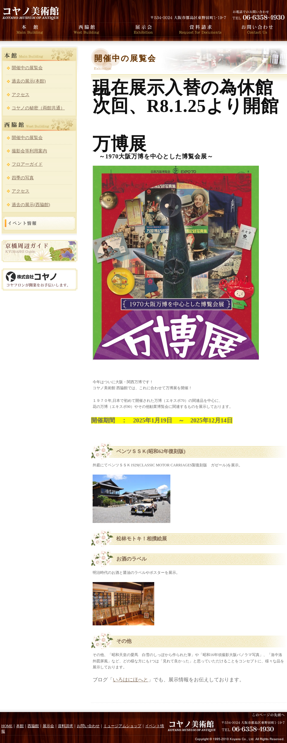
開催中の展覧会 (27, 67)
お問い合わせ (88, 726)
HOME (6, 726)
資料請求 (65, 726)
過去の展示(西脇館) (31, 204)
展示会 (48, 726)
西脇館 (33, 726)
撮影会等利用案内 (29, 151)
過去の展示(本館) (29, 81)
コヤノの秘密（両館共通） (38, 108)
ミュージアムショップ (122, 726)
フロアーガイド (27, 164)
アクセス (20, 94)
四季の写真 (23, 177)
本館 (20, 726)
